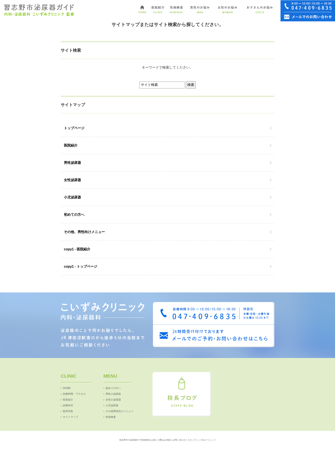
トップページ (74, 128)
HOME (67, 388)
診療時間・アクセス (74, 393)
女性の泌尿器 (113, 399)
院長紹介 (68, 399)
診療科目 (68, 405)
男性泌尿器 (72, 162)
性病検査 (111, 416)
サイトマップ (70, 416)
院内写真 (68, 411)
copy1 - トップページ (80, 266)
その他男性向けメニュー (120, 411)
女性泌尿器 (72, 180)
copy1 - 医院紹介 (77, 249)
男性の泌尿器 (113, 393)
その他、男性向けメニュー (84, 232)
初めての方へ (74, 214)
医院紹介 (71, 145)
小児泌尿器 (72, 197)
